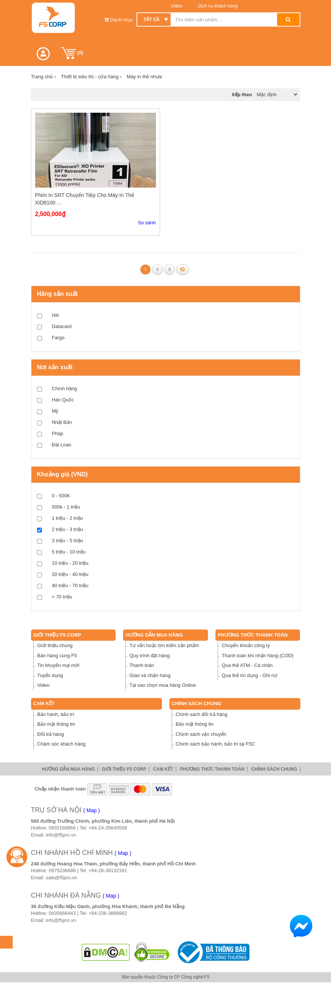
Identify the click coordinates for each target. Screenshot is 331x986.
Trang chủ (43, 76)
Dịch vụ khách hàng (217, 6)
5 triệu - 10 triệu (69, 552)
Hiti (55, 315)
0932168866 (62, 828)
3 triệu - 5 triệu (67, 540)
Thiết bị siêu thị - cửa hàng (91, 76)
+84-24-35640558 (108, 828)
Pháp (57, 433)
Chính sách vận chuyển (201, 734)
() (72, 53)
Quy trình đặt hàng (149, 655)
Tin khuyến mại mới (58, 665)
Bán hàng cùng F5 (57, 655)
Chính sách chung (196, 703)
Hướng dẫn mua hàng (154, 635)
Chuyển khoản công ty (246, 645)
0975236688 (62, 870)
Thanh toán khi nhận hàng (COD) (258, 655)
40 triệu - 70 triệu (70, 585)
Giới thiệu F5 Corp (57, 635)
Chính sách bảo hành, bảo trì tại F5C (215, 744)
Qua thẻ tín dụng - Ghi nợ (249, 675)
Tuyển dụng (50, 675)
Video (176, 6)
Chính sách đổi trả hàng (202, 714)
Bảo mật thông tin (56, 724)
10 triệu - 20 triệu (70, 563)
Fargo (58, 337)
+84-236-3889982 (108, 913)
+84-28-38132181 (108, 870)
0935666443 (62, 913)
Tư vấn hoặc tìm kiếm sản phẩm (164, 645)
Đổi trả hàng (50, 734)
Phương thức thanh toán (253, 635)
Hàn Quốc (63, 400)
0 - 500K (61, 495)
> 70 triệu (62, 597)
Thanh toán (141, 665)
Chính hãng (64, 388)
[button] (43, 54)
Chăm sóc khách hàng (61, 744)
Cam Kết (44, 703)
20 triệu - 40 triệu (70, 574)
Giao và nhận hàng (150, 675)
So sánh (147, 222)
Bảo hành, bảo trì (55, 714)
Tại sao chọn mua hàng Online (162, 685)
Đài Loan (61, 445)
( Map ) (91, 810)
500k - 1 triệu (66, 507)
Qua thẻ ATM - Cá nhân (247, 665)
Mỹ (55, 411)
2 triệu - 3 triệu (67, 529)
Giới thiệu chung (55, 645)
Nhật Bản (62, 422)
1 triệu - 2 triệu (67, 518)
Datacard (62, 326)
